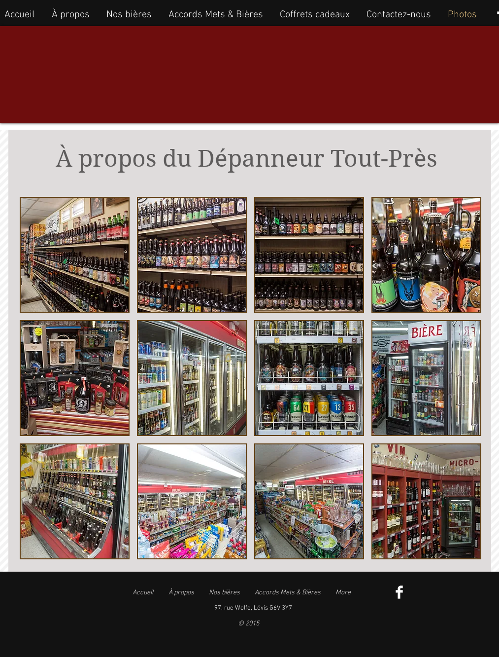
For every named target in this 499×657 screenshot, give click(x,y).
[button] (75, 255)
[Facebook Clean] (399, 592)
